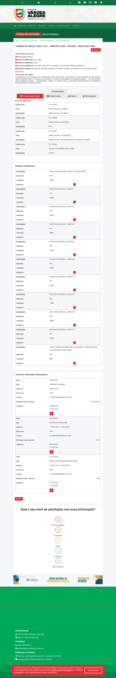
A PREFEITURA (22, 25)
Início (17, 41)
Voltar (19, 499)
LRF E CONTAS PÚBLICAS (63, 25)
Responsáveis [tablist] (54, 96)
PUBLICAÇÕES (76, 25)
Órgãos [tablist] (72, 96)
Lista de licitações (62, 41)
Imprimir (95, 50)
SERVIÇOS (52, 25)
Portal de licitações (47, 41)
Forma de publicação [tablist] (30, 96)
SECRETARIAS (42, 25)
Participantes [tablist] (89, 96)
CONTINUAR (93, 670)
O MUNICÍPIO (32, 25)
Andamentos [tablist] (58, 91)
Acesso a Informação (30, 41)
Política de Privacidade (61, 670)
